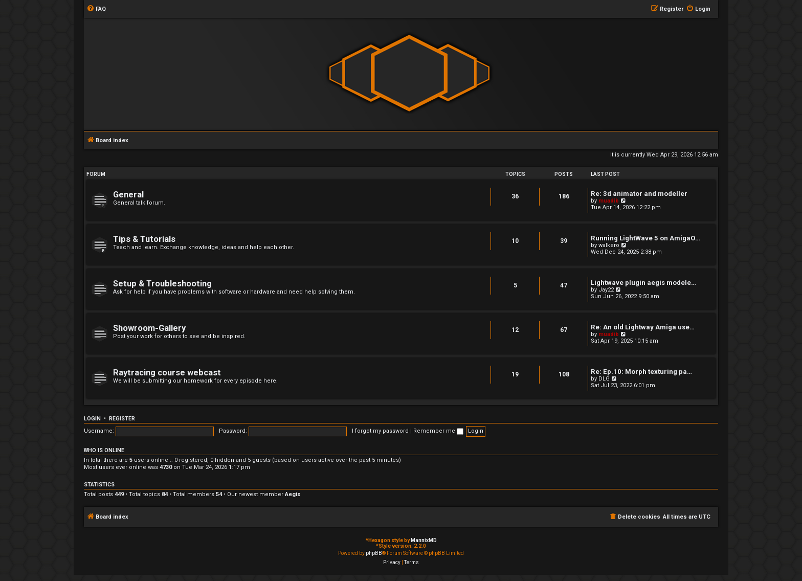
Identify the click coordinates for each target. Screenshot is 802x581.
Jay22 (606, 289)
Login (92, 418)
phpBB (374, 553)
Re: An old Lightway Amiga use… (643, 327)
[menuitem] (96, 9)
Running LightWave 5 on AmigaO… (645, 238)
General (128, 194)
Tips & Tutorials (144, 239)
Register (122, 418)
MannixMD (424, 540)
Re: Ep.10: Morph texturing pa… (641, 371)
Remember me (438, 431)
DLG (604, 378)
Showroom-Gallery (149, 328)
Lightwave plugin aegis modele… (643, 282)
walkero (608, 245)
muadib (608, 200)
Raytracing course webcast (167, 372)
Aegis (293, 494)
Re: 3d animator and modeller (639, 193)
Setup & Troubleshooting (162, 283)
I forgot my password (380, 431)
